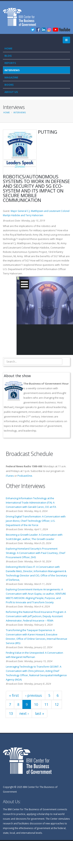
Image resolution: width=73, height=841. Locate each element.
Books (9, 84)
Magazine (11, 77)
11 (46, 704)
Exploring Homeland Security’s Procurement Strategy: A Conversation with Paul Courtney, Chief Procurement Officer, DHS (35, 553)
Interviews (12, 70)
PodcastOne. (25, 475)
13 (11, 713)
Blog (8, 55)
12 (57, 704)
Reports (10, 63)
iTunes (10, 475)
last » (39, 713)
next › (24, 713)
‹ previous (33, 695)
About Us (11, 92)
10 (36, 704)
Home (8, 48)
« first (14, 695)
